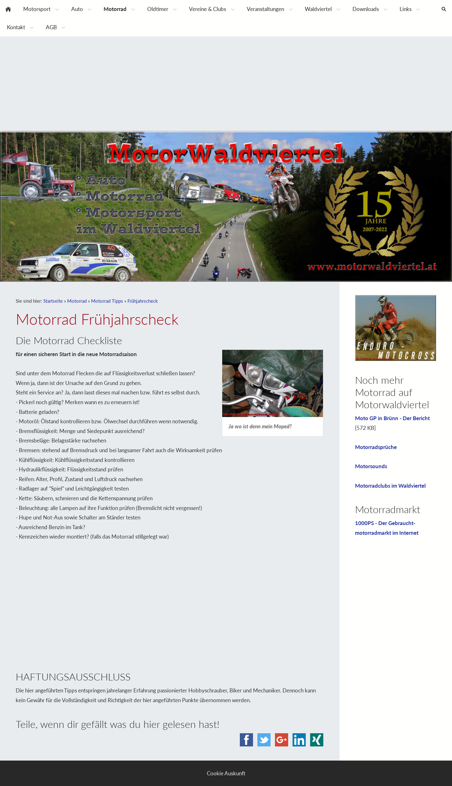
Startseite (53, 301)
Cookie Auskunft (226, 773)
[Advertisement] (226, 83)
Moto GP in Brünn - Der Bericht (392, 418)
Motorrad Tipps (107, 301)
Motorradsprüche (376, 447)
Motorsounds (371, 466)
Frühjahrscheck (142, 301)
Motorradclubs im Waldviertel (390, 485)
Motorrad (77, 301)
